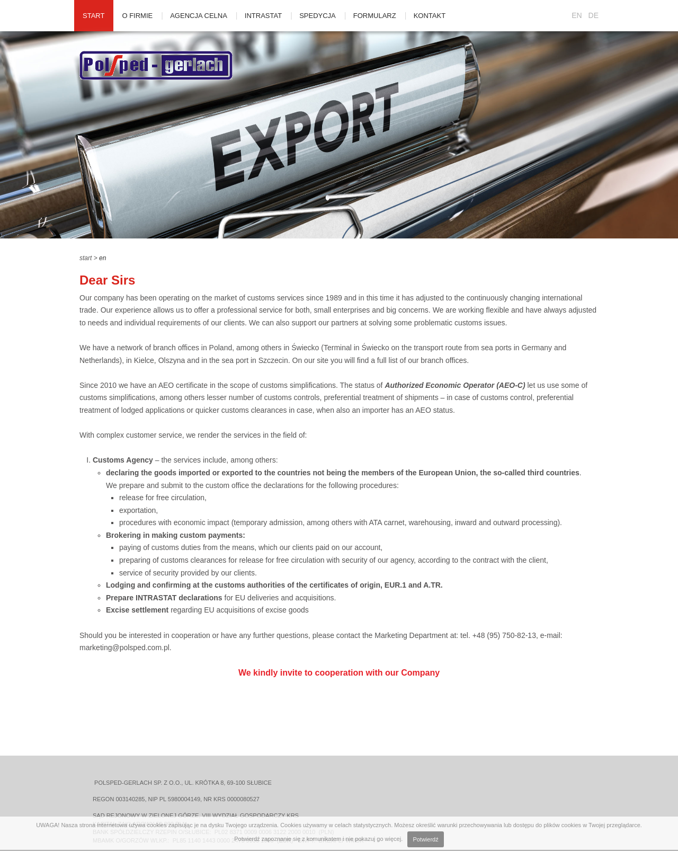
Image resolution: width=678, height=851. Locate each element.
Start (93, 16)
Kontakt (429, 16)
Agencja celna (198, 16)
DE (593, 15)
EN (577, 15)
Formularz (374, 16)
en (102, 258)
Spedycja (317, 16)
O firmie (137, 16)
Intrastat (263, 16)
